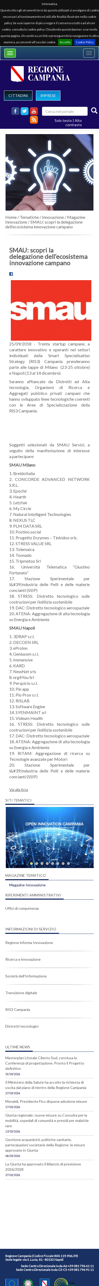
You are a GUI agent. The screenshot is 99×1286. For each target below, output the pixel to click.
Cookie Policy (85, 42)
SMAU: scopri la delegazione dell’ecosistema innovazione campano (44, 224)
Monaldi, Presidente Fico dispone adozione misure (46, 1101)
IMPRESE (48, 95)
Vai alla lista (18, 789)
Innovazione (53, 217)
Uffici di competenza (22, 908)
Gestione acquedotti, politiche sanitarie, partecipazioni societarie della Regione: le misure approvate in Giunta (45, 1144)
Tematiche (29, 217)
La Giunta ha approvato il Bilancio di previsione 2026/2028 (43, 1167)
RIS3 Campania (17, 1009)
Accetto (65, 42)
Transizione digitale (21, 992)
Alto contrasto (73, 122)
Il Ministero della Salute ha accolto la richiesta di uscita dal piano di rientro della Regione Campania (45, 1085)
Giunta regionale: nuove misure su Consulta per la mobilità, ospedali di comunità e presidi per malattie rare (47, 1120)
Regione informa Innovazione (29, 942)
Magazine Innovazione (27, 885)
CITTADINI (18, 95)
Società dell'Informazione (26, 976)
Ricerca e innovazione (23, 959)
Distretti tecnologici (22, 1026)
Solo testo (63, 120)
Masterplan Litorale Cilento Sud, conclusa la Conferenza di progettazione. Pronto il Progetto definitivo (44, 1063)
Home (11, 217)
